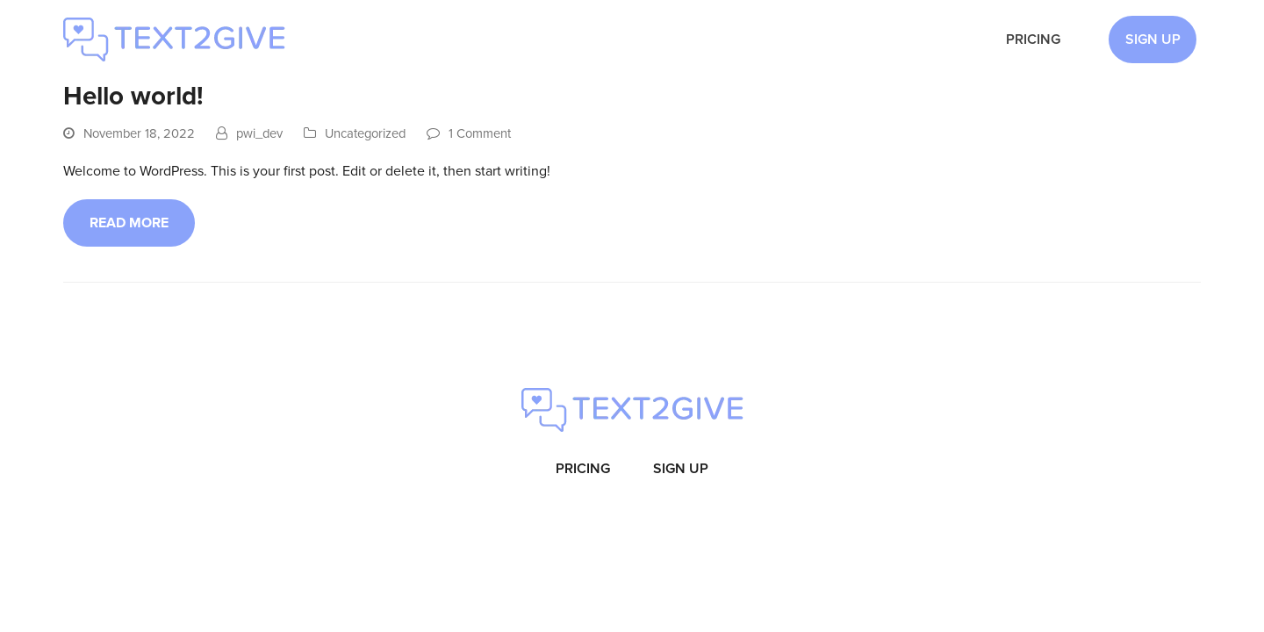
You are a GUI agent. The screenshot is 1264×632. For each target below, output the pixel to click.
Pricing (583, 469)
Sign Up (680, 469)
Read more (129, 223)
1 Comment (480, 133)
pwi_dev (259, 133)
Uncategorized (365, 133)
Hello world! (133, 96)
